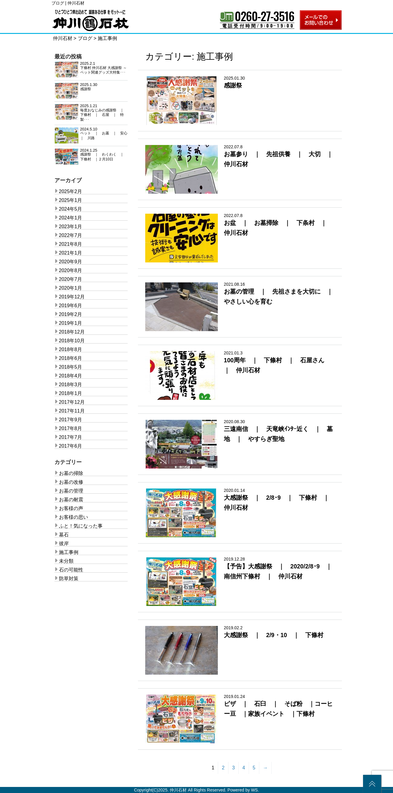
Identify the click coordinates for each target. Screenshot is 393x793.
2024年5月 (70, 209)
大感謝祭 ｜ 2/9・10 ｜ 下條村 (273, 635)
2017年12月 (72, 402)
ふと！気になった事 (81, 525)
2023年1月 (70, 226)
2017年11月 (72, 410)
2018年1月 (70, 393)
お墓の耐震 (71, 499)
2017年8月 (70, 428)
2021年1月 (70, 252)
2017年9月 (70, 419)
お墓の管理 (71, 490)
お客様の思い (73, 517)
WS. (255, 790)
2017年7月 (70, 437)
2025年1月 (70, 200)
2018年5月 (70, 367)
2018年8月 (70, 349)
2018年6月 (70, 358)
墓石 (64, 534)
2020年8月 (70, 270)
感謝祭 (233, 85)
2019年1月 (70, 323)
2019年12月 (72, 296)
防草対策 (68, 578)
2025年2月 (70, 191)
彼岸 (64, 543)
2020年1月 (70, 288)
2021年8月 (70, 244)
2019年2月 (70, 314)
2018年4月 (70, 375)
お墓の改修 (71, 482)
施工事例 (68, 552)
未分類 (66, 561)
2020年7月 (70, 279)
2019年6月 (70, 305)
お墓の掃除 (71, 473)
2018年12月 (72, 331)
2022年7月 (70, 235)
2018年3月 (70, 384)
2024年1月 (70, 217)
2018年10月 (72, 340)
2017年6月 (70, 446)
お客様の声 (71, 508)
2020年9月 (70, 261)
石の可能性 (71, 569)
